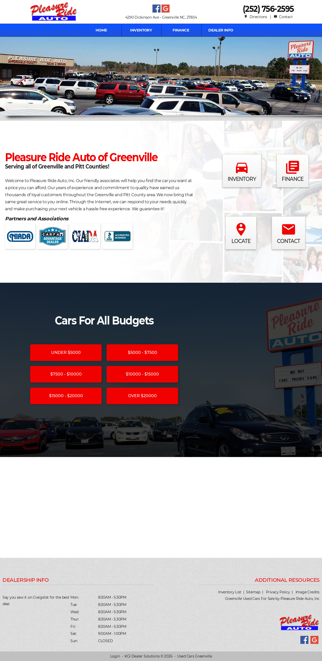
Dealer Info (220, 30)
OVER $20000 (142, 395)
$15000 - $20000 (66, 395)
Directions (255, 17)
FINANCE (181, 30)
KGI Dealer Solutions (142, 656)
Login (115, 656)
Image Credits (307, 592)
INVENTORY (141, 30)
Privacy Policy (278, 592)
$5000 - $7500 (142, 352)
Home (101, 30)
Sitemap (253, 592)
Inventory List (229, 592)
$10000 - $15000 (142, 374)
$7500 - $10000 (66, 374)
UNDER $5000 (66, 352)
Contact (283, 17)
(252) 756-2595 (268, 8)
